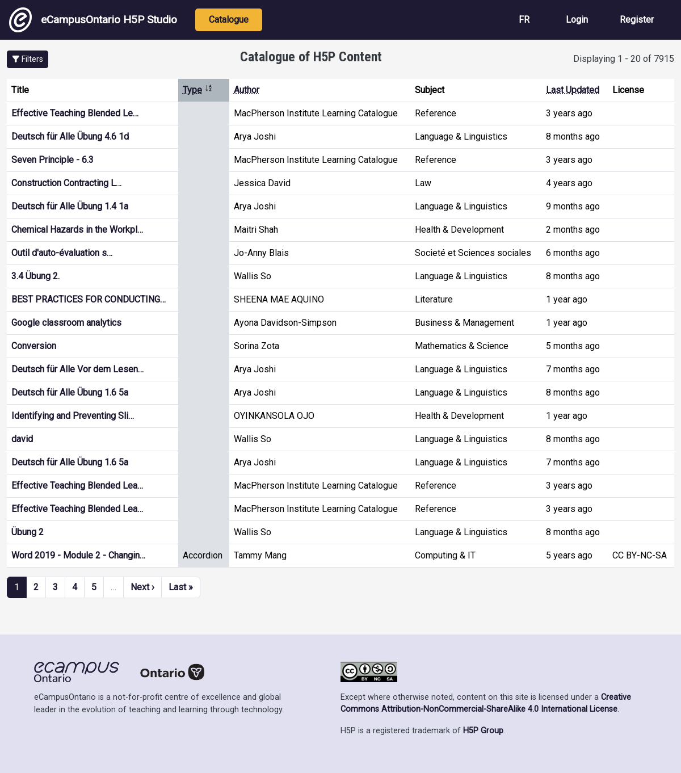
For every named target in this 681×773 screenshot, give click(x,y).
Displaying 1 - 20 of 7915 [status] (623, 58)
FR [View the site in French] (524, 19)
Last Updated (572, 90)
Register (637, 19)
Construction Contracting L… (66, 183)
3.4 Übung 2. (35, 276)
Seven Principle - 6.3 (52, 159)
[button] (27, 59)
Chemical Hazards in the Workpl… (77, 229)
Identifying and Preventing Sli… (72, 415)
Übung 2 (27, 532)
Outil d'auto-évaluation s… (61, 252)
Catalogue (229, 19)
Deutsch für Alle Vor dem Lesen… (77, 369)
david (22, 439)
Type (198, 90)
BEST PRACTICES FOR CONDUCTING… (88, 299)
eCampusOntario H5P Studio (93, 19)
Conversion (33, 346)
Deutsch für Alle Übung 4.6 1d (70, 136)
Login (577, 19)
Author (246, 90)
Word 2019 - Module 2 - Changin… (78, 555)
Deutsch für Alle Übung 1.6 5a (69, 392)
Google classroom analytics (66, 322)
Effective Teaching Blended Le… (74, 113)
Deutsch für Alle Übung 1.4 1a (69, 206)
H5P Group (483, 731)
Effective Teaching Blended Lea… (77, 485)
